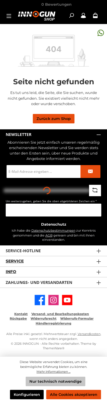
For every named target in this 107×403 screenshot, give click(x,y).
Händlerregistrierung (53, 323)
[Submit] (90, 171)
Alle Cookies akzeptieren (73, 394)
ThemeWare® (53, 348)
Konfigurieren (27, 394)
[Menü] (10, 16)
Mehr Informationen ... (53, 372)
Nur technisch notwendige (55, 381)
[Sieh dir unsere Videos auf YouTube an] (67, 300)
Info (11, 271)
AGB (49, 235)
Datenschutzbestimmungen (53, 230)
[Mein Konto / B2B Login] (83, 16)
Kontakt (21, 314)
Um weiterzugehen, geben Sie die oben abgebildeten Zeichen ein (51, 201)
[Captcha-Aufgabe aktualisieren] (95, 191)
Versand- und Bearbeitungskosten (60, 314)
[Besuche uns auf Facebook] (39, 300)
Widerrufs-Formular (77, 318)
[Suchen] (71, 16)
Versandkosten (89, 334)
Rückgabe (18, 318)
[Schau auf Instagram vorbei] (53, 300)
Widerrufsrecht (43, 318)
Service (15, 261)
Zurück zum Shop (54, 119)
